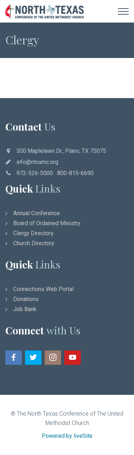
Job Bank (24, 309)
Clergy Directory (33, 233)
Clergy (22, 39)
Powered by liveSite (67, 435)
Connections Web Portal (43, 289)
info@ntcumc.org (37, 162)
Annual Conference (36, 213)
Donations (26, 299)
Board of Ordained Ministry (46, 223)
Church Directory (33, 243)
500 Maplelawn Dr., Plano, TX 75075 (61, 150)
